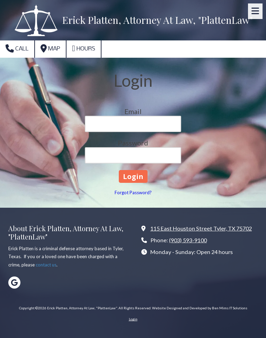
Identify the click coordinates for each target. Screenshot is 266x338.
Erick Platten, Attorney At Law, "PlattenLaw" (157, 19)
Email (133, 111)
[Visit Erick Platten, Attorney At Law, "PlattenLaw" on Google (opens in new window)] (14, 282)
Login (133, 319)
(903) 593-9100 (188, 240)
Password (133, 143)
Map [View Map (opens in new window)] (50, 48)
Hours (83, 48)
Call (17, 48)
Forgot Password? (133, 192)
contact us (46, 264)
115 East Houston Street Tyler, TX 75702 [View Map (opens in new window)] (201, 228)
